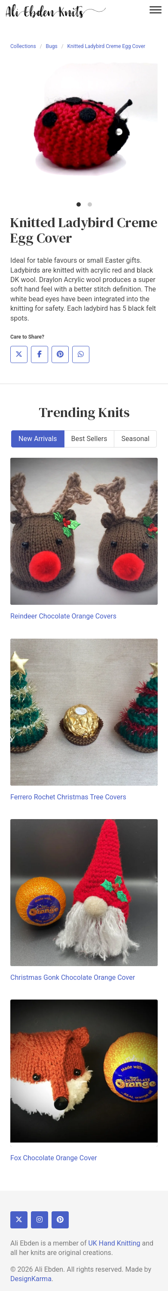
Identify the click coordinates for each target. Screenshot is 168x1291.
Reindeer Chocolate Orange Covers (63, 616)
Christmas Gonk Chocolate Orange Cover (72, 977)
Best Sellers (89, 439)
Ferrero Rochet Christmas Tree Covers (68, 797)
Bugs (52, 46)
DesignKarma (31, 1279)
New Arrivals (37, 439)
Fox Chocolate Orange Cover (53, 1158)
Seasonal (135, 439)
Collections (23, 46)
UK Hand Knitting (114, 1243)
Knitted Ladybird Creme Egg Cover (106, 46)
